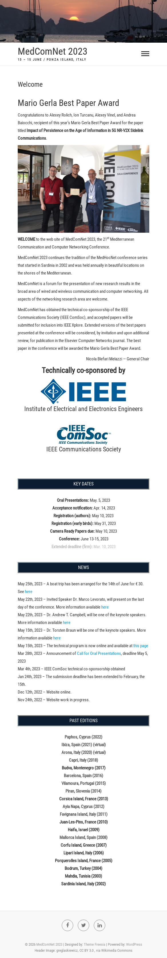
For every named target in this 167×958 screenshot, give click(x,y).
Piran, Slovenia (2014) (83, 791)
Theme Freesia (94, 944)
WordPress (134, 944)
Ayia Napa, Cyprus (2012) (83, 806)
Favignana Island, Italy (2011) (84, 814)
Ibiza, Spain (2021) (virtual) (83, 744)
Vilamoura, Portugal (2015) (83, 783)
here (28, 591)
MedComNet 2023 (53, 51)
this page (140, 645)
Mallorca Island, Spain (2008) (83, 837)
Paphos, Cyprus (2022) (83, 737)
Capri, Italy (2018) (83, 760)
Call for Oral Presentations (99, 653)
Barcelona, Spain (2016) (83, 775)
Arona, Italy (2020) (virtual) (83, 752)
